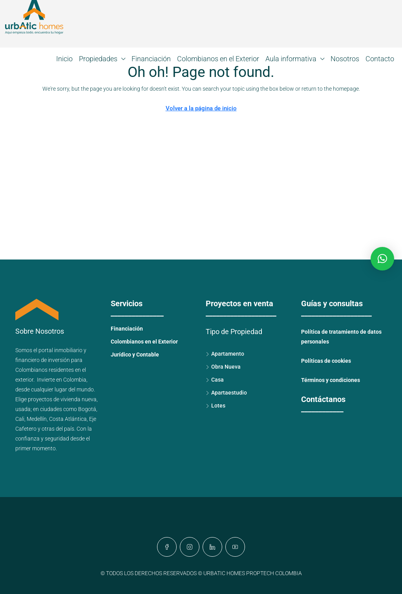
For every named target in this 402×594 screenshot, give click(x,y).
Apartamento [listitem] (225, 354)
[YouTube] (235, 547)
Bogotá (87, 409)
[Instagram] (189, 547)
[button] (382, 258)
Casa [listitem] (215, 380)
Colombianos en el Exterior (218, 59)
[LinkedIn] (212, 547)
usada (23, 409)
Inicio (64, 59)
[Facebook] (167, 547)
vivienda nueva (78, 399)
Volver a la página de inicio (201, 108)
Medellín (37, 419)
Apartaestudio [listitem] (226, 392)
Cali (19, 419)
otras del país (58, 429)
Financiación (151, 59)
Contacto (379, 59)
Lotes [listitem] (215, 405)
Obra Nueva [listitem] (223, 367)
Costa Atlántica (68, 419)
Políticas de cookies (326, 361)
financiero (27, 360)
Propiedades (98, 59)
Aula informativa (290, 59)
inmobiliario (68, 350)
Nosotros (345, 59)
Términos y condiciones (330, 380)
